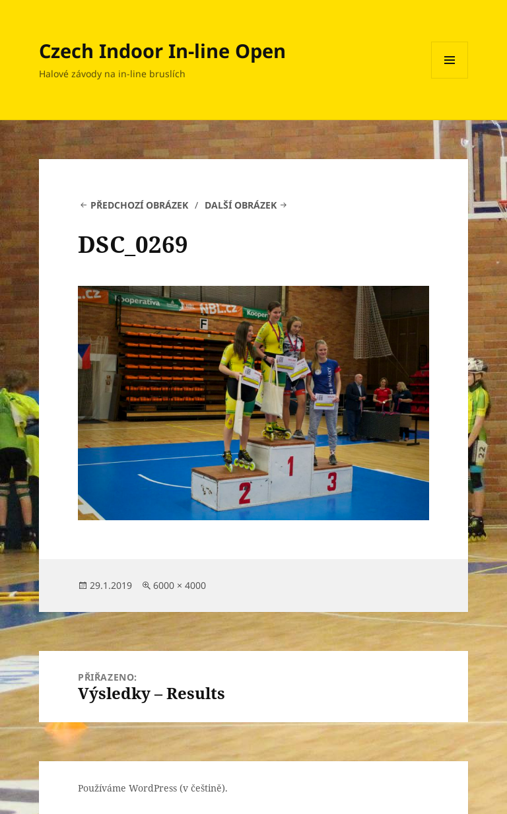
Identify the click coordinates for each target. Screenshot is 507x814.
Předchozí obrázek (139, 205)
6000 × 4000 (179, 585)
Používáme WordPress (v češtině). (153, 788)
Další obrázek (241, 205)
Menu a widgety (450, 78)
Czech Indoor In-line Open (162, 50)
